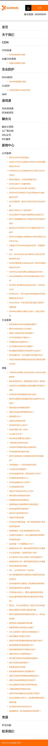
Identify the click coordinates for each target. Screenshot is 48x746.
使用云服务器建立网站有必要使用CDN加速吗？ (26, 599)
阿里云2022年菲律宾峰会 (19, 157)
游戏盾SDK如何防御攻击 (19, 500)
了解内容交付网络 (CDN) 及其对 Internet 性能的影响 (27, 374)
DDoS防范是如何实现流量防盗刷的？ (24, 658)
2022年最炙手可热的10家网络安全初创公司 (26, 215)
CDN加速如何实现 (16, 487)
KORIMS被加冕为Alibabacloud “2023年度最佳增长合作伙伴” (27, 265)
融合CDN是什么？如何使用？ (21, 210)
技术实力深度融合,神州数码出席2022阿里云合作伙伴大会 (27, 239)
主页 (40, 8)
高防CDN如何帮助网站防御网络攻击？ (24, 676)
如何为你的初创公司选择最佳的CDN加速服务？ (26, 458)
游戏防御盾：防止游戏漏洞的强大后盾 (24, 531)
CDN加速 (7, 50)
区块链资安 (7, 112)
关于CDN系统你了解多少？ (20, 337)
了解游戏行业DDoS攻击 (18, 443)
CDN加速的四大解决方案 (19, 452)
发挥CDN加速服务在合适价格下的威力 (24, 693)
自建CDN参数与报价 (17, 63)
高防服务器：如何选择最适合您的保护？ (25, 711)
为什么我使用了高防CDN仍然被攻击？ (24, 632)
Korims (5, 743)
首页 (5, 27)
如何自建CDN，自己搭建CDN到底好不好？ (26, 355)
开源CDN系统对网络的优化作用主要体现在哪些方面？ (27, 361)
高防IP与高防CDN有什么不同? (21, 491)
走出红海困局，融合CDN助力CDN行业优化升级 (27, 203)
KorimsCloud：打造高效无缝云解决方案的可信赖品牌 (26, 305)
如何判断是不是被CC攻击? (20, 636)
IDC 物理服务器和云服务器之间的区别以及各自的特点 (27, 577)
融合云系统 (7, 126)
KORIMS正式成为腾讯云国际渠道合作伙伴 (26, 272)
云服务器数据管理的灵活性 (20, 689)
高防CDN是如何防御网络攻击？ (21, 412)
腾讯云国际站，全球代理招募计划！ (23, 179)
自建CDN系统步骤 (16, 517)
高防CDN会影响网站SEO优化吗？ (22, 680)
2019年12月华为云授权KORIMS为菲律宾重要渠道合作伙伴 (27, 164)
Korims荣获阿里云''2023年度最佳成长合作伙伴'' (26, 278)
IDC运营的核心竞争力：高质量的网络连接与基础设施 (26, 700)
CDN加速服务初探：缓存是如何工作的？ (25, 474)
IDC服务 (6, 139)
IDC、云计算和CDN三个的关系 (21, 570)
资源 (5, 717)
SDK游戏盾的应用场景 (18, 566)
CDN (5, 42)
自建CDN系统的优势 (17, 421)
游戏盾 (6, 100)
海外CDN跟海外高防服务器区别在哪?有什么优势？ (26, 401)
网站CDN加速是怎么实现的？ (21, 329)
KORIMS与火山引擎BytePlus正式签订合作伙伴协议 (27, 173)
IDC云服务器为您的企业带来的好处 (23, 685)
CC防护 (6, 86)
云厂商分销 (7, 131)
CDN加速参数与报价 (17, 55)
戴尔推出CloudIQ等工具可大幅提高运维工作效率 (26, 230)
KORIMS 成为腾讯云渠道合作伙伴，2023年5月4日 (27, 287)
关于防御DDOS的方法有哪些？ (21, 346)
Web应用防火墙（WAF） (19, 430)
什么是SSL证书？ (16, 434)
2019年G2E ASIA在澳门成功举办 (22, 188)
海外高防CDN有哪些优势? (19, 408)
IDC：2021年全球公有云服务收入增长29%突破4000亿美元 (27, 256)
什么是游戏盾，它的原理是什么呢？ (23, 553)
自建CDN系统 (9, 59)
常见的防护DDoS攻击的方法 (20, 707)
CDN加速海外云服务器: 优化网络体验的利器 (26, 583)
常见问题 (6, 725)
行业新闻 (6, 320)
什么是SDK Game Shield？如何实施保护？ (26, 557)
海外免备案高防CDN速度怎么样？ (22, 649)
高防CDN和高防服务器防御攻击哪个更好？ (26, 641)
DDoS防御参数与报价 (17, 82)
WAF (4, 94)
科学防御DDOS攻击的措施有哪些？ (23, 324)
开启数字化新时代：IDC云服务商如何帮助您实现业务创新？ (26, 537)
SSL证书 (6, 135)
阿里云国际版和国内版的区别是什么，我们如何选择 (27, 616)
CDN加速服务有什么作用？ (20, 482)
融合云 (6, 119)
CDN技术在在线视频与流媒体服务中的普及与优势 (27, 388)
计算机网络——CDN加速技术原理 (22, 465)
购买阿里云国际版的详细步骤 (20, 623)
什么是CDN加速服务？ (18, 469)
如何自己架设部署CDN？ (19, 513)
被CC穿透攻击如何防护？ (19, 663)
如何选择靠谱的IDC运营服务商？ (22, 671)
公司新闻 (6, 153)
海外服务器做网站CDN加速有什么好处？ (25, 351)
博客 (4, 368)
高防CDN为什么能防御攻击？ (21, 654)
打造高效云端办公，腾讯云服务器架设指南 (26, 592)
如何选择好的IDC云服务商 (19, 588)
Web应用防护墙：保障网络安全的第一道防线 (27, 381)
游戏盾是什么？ (15, 416)
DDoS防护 (7, 77)
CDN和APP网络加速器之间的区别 (22, 447)
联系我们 (8, 731)
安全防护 (8, 69)
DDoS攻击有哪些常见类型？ (20, 438)
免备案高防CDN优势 (17, 667)
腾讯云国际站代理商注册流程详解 (22, 610)
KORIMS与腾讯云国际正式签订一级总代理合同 (27, 313)
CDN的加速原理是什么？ (19, 478)
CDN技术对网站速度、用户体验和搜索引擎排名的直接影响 (27, 524)
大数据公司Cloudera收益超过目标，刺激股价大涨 (27, 247)
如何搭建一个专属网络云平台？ (21, 544)
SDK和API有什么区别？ (18, 425)
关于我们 (8, 34)
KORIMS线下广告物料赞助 (19, 184)
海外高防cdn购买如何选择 (19, 495)
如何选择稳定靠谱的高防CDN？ (21, 645)
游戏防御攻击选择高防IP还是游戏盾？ (24, 504)
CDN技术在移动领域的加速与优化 (22, 394)
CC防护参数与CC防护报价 (19, 90)
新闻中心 (8, 145)
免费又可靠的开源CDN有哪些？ (21, 333)
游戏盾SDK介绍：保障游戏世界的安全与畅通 (27, 548)
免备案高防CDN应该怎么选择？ (21, 627)
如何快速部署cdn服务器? (19, 509)
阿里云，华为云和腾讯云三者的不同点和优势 (27, 605)
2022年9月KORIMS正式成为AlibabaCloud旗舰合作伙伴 (26, 195)
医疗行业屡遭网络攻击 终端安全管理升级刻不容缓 (27, 221)
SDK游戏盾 (8, 108)
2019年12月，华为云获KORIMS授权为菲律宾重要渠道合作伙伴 (27, 296)
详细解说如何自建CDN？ (19, 342)
